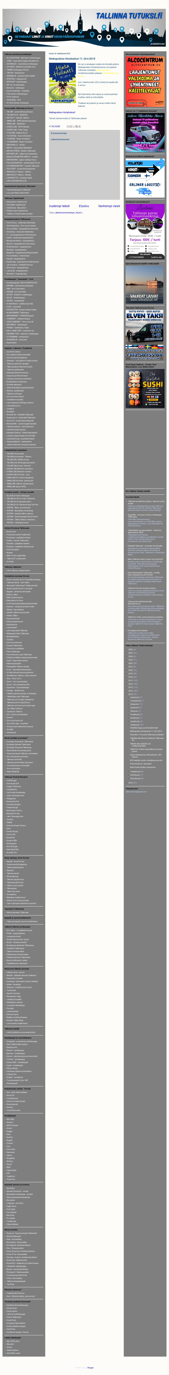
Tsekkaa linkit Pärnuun (16, 1293)
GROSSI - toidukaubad (15, 301)
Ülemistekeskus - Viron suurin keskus (21, 226)
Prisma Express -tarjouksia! (141, 764)
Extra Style (11, 1149)
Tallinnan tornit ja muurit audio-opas (21, 706)
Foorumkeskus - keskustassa (18, 256)
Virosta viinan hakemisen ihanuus (20, 727)
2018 (130, 677)
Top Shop (10, 1284)
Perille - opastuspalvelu (16, 933)
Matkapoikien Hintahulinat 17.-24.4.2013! (146, 731)
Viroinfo (10, 717)
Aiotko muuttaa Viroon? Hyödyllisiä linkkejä (23, 580)
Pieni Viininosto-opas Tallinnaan (19, 655)
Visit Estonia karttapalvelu (17, 358)
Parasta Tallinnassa (14, 646)
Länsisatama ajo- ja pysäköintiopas (20, 439)
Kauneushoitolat (13, 619)
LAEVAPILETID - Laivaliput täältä (19, 178)
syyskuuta (134, 708)
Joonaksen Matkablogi (16, 1005)
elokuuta (134, 711)
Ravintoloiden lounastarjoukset (19, 751)
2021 (130, 667)
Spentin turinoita (13, 993)
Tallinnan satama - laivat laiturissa (20, 427)
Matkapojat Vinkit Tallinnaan (18, 634)
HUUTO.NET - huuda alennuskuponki (21, 169)
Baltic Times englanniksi (16, 556)
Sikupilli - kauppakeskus (16, 259)
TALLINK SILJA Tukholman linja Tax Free (22, 505)
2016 (130, 684)
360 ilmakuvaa (12, 876)
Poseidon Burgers (14, 804)
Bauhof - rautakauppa (15, 1050)
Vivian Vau (11, 1179)
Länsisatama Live (13, 406)
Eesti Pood (11, 1329)
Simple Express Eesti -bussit (18, 939)
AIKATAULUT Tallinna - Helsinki (19, 175)
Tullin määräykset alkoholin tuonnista (21, 903)
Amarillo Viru (12, 852)
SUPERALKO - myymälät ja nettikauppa (22, 64)
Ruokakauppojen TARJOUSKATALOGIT (22, 283)
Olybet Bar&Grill (13, 772)
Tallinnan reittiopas (14, 394)
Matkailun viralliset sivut (16, 897)
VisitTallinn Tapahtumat (16, 205)
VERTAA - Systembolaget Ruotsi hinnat (22, 517)
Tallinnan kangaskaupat (16, 1281)
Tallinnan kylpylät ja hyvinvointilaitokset (22, 921)
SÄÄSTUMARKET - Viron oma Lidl (20, 322)
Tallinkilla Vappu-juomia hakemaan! (144, 728)
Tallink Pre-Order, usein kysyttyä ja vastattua (145, 617)
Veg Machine (12, 789)
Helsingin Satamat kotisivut (17, 373)
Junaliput (10, 409)
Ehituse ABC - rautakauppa (17, 1062)
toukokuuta (135, 721)
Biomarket (11, 1200)
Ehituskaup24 (12, 1083)
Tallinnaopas (12, 888)
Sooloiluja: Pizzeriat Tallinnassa (19, 747)
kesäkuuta (134, 718)
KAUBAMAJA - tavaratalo (17, 340)
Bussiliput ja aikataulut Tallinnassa (20, 945)
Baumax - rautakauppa (16, 1053)
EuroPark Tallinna (13, 352)
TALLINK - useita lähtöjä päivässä (20, 112)
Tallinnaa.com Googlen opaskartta (20, 700)
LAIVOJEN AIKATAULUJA (17, 181)
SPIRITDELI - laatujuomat (16, 79)
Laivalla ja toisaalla (14, 999)
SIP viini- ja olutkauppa (15, 85)
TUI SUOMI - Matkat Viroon (17, 133)
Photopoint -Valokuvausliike (18, 1272)
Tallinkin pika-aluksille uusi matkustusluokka (140, 745)
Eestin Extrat (12, 1308)
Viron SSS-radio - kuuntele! (17, 724)
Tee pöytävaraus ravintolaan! (18, 766)
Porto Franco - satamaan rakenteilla (21, 223)
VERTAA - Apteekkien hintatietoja (20, 511)
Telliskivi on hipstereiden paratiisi (20, 214)
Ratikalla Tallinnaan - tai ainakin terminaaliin (145, 546)
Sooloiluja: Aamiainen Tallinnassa (20, 742)
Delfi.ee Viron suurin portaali (18, 900)
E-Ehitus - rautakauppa (16, 1059)
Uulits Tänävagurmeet (15, 796)
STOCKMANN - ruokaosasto (18, 337)
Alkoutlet (10, 1344)
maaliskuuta (135, 772)
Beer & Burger (12, 846)
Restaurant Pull (13, 801)
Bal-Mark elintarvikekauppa (17, 1305)
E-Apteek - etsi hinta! (15, 1203)
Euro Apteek (11, 1212)
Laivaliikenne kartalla (15, 400)
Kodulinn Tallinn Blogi (15, 1020)
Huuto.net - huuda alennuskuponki (20, 421)
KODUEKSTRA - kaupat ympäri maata (21, 310)
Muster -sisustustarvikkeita (17, 1269)
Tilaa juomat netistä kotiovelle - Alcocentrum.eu (140, 603)
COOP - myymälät (14, 307)
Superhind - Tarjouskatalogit (18, 687)
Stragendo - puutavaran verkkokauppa (22, 1041)
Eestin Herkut (12, 1311)
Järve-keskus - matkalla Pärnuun (20, 265)
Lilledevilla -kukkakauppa (16, 1266)
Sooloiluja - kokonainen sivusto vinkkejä (22, 981)
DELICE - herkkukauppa (16, 298)
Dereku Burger (12, 831)
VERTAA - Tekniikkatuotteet (18, 523)
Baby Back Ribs (13, 849)
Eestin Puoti (11, 1320)
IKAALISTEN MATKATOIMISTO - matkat (22, 157)
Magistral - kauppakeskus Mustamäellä (22, 253)
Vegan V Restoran (14, 786)
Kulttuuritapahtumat (15, 622)
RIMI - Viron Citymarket (16, 289)
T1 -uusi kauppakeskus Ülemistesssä (21, 235)
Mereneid (10, 1215)
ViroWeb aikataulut (14, 385)
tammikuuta (135, 778)
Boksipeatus (11, 844)
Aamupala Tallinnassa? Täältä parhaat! (22, 586)
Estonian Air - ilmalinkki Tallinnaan (20, 415)
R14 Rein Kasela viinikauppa (18, 103)
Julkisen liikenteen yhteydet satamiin (21, 445)
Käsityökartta (12, 625)
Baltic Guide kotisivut (15, 598)
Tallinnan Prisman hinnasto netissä (142, 588)
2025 (130, 653)
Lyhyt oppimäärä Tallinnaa (17, 631)
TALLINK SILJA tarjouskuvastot (19, 502)
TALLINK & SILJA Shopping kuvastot (21, 463)
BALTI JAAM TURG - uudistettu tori (20, 331)
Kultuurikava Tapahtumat (17, 202)
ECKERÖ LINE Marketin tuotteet (19, 472)
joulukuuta (134, 697)
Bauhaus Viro (12, 1047)
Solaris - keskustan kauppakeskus (20, 238)
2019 (130, 674)
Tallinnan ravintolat (14, 759)
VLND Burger (12, 781)
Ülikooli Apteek (12, 1224)
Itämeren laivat (13, 1014)
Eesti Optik (11, 1209)
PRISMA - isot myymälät (16, 292)
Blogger (91, 1368)
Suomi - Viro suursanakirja (17, 682)
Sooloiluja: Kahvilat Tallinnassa (19, 744)
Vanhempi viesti (109, 206)
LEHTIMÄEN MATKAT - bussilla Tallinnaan (23, 166)
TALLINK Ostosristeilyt (15, 454)
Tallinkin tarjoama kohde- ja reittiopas (21, 694)
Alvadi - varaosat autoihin (17, 942)
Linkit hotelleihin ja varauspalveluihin (21, 1032)
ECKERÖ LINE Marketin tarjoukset (20, 469)
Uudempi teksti (59, 206)
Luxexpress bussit (14, 936)
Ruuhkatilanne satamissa (17, 382)
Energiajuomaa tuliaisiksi (138, 631)
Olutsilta (10, 640)
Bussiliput (10, 412)
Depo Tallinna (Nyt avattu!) (17, 1044)
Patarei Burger (12, 807)
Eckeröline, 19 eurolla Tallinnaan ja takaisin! (147, 735)
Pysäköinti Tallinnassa (15, 948)
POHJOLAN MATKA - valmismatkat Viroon (23, 163)
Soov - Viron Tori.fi (14, 679)
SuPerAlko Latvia (13, 1353)
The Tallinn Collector (15, 709)
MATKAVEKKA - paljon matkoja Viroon (22, 160)
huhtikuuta (134, 725)
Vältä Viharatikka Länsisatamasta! (20, 388)
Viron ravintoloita (13, 769)
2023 (130, 660)
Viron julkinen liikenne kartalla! (18, 355)
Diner (9, 829)
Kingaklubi (11, 1158)
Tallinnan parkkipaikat (15, 370)
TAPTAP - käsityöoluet (16, 73)
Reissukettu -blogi (14, 996)
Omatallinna (11, 894)
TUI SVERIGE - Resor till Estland (19, 136)
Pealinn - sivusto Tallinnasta (18, 541)
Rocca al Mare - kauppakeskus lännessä (22, 229)
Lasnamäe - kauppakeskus (17, 271)
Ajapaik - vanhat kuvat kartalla (19, 592)
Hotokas (10, 819)
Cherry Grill (11, 834)
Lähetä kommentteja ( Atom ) (68, 212)
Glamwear (11, 1152)
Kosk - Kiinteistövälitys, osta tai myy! (21, 1296)
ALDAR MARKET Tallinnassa (18, 313)
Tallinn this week (13, 891)
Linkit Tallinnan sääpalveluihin (18, 571)
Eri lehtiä (10, 562)
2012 (130, 783)
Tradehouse (11, 1221)
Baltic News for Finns (15, 601)
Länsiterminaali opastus (16, 430)
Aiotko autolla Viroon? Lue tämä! (19, 589)
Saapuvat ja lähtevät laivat (17, 376)
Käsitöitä (10, 870)
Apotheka (10, 1188)
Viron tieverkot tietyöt (15, 397)
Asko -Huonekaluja (14, 1239)
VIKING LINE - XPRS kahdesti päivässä (21, 121)
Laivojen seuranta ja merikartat (19, 379)
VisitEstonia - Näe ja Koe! (16, 208)
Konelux (10, 1107)
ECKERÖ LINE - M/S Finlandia (18, 127)
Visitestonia (11, 732)
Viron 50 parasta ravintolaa (17, 757)
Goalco (9, 1347)
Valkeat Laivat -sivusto (16, 972)
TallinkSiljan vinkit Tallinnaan (18, 697)
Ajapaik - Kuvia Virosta (15, 861)
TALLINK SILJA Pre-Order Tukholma (21, 499)
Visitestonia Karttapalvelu (17, 864)
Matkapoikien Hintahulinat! (62, 112)
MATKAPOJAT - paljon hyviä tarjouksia (22, 154)
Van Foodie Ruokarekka (16, 792)
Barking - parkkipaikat (15, 391)
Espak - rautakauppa (15, 1065)
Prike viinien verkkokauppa (17, 94)
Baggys (10, 1131)
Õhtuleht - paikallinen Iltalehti (18, 544)
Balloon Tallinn (12, 595)
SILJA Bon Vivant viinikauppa (18, 496)
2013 (130, 694)
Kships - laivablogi (14, 984)
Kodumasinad (12, 1104)
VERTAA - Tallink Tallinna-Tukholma (21, 520)
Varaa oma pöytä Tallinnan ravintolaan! (22, 754)
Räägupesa (11, 799)
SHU (8, 1173)
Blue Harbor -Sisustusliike (17, 1242)
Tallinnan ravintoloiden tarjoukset (20, 762)
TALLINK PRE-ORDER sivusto (18, 460)
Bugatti (9, 1140)
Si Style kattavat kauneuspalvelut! (20, 672)
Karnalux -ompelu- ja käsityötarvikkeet (22, 1257)
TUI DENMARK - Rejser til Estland (19, 142)
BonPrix (10, 1137)
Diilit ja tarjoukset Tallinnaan (18, 912)
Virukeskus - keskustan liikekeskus (20, 232)
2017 (130, 681)
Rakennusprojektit (14, 664)
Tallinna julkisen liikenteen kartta (19, 367)
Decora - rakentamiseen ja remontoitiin (22, 1056)
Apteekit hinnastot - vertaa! (17, 1191)
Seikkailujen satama (15, 1002)
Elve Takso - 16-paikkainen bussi (19, 930)
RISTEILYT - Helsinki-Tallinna (18, 118)
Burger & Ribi (12, 840)
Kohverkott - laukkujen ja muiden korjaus (23, 1263)
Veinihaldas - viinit (14, 100)
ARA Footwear (12, 1125)
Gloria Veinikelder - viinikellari (18, 91)
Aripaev (10, 553)
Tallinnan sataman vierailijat (18, 364)
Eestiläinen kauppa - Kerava (18, 1332)
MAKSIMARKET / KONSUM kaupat (20, 316)
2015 (130, 687)
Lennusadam (12, 628)
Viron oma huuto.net (15, 721)
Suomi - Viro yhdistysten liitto (18, 685)
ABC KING (10, 1119)
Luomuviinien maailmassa (17, 1023)
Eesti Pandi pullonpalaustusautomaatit (22, 604)
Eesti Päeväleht (13, 550)
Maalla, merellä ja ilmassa (17, 1017)
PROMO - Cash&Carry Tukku (18, 328)
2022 (130, 663)
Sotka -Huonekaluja (14, 1278)
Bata (8, 1134)
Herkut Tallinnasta (14, 1317)
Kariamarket (11, 343)
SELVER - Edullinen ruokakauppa (19, 295)
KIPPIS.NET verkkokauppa (17, 82)
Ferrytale (10, 1008)
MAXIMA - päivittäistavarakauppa (20, 286)
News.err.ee (11, 532)
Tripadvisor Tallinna (14, 712)
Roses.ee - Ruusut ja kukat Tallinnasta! (22, 1233)
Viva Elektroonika (13, 1110)
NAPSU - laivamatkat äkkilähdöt (19, 148)
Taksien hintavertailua (15, 951)
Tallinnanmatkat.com (15, 882)
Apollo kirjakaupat (14, 1236)
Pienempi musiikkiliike (15, 649)
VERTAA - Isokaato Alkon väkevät (20, 514)
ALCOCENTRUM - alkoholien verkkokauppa (23, 58)
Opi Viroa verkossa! (14, 642)
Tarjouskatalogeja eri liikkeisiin (19, 190)
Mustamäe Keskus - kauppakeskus (20, 241)
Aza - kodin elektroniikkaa (17, 1092)
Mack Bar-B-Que (13, 814)
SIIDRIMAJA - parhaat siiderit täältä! (21, 76)
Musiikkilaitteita (13, 637)
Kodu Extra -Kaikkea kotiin (17, 1260)
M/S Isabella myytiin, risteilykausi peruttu (146, 760)
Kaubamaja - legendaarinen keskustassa (23, 262)
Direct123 (10, 1095)
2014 (130, 691)
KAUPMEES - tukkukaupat (17, 325)
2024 (130, 656)
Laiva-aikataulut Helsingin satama (20, 403)
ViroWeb (10, 729)
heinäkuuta (135, 714)
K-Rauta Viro (12, 1074)
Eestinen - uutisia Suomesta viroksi (20, 607)
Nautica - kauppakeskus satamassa (21, 244)
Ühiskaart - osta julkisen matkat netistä (22, 361)
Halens (9, 1155)
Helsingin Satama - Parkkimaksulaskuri (22, 433)
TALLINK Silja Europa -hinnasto (19, 466)
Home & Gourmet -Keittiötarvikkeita (21, 1251)
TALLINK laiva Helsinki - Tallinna (19, 457)
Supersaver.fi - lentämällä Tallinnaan (21, 418)
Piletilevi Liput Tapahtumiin (17, 211)
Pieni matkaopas (13, 652)
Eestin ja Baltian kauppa (16, 1326)
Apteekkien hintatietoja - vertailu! (20, 1194)
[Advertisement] (143, 449)
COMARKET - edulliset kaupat (18, 319)
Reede (9, 1164)
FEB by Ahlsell (12, 1068)
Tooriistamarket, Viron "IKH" (17, 1080)
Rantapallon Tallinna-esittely (18, 667)
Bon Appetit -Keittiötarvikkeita (18, 1245)
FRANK (9, 822)
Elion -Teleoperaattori (15, 1248)
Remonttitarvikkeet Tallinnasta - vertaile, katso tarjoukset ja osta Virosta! (144, 574)
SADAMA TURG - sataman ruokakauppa (22, 334)
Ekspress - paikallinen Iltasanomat (20, 547)
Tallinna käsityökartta (15, 867)
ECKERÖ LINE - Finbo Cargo (17, 130)
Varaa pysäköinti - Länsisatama (19, 442)
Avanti (9, 1128)
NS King (10, 1161)
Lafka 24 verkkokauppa (16, 1314)
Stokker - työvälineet (15, 1077)
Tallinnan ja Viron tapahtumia (18, 702)
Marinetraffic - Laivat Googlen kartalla (21, 424)
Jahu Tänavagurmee (15, 816)
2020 (130, 670)
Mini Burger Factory (14, 810)
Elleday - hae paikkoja (15, 610)
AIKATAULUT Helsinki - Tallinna (19, 172)
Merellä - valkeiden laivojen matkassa (21, 975)
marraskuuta (135, 701)
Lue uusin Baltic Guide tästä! (18, 193)
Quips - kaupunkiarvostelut (17, 661)
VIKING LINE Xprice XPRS (16, 487)
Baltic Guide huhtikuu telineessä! (143, 767)
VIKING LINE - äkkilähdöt (16, 124)
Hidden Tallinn (12, 616)
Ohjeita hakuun (13, 1350)
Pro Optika (11, 1218)
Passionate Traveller (15, 978)
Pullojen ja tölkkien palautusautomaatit (22, 657)
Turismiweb (11, 990)
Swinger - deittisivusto (15, 691)
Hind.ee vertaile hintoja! (16, 1101)
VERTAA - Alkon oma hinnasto (19, 508)
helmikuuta (135, 775)
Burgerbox (11, 837)
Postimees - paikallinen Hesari (18, 538)
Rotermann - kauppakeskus (18, 268)
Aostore (10, 1122)
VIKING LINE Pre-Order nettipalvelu (20, 478)
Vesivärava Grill (13, 784)
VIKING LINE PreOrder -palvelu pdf (20, 481)
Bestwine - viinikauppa (15, 88)
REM (8, 1167)
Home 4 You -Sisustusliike (17, 1254)
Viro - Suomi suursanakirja (17, 714)
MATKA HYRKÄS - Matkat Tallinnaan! (21, 151)
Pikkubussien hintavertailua (17, 954)
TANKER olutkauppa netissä (18, 70)
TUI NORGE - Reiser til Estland (18, 139)
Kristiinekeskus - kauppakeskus (19, 247)
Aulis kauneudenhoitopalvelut (18, 1197)
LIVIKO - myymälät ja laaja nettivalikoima (23, 61)
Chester (10, 1143)
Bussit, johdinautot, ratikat (17, 960)
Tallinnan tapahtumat (15, 879)
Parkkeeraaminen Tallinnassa (18, 957)
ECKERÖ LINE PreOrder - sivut (18, 475)
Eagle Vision (11, 1206)
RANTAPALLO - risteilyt (16, 145)
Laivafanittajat (12, 1011)
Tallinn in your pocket (15, 885)
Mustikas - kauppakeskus (17, 250)
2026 (130, 650)
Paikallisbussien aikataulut (17, 963)
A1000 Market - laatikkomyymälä (20, 304)
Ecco (8, 1146)
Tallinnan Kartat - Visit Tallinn (18, 583)
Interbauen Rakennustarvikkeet (19, 1071)
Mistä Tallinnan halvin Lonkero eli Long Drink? (145, 559)
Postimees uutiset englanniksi (18, 535)
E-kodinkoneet (12, 1098)
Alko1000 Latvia (13, 1341)
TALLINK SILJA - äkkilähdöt (17, 115)
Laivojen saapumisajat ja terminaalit (21, 436)
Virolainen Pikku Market (16, 1323)
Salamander (11, 1170)
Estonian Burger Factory (16, 825)
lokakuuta (134, 704)
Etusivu (84, 206)
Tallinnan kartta (13, 873)
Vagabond (11, 1176)
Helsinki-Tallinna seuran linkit (18, 613)
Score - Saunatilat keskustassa (19, 670)
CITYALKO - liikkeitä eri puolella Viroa (21, 67)
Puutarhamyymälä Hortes (17, 1275)
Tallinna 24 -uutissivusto (16, 559)
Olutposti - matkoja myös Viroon (19, 987)
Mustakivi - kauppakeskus (17, 274)
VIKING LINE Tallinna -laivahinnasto (20, 484)
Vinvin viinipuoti (13, 97)
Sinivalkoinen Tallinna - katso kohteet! (21, 676)
